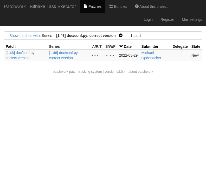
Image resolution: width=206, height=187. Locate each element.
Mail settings (192, 19)
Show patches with (24, 36)
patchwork (60, 72)
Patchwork (15, 6)
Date (128, 46)
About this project (151, 6)
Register (167, 19)
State (195, 46)
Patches (92, 6)
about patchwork (140, 72)
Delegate (180, 46)
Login (148, 19)
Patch (11, 46)
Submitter (149, 46)
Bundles (118, 6)
